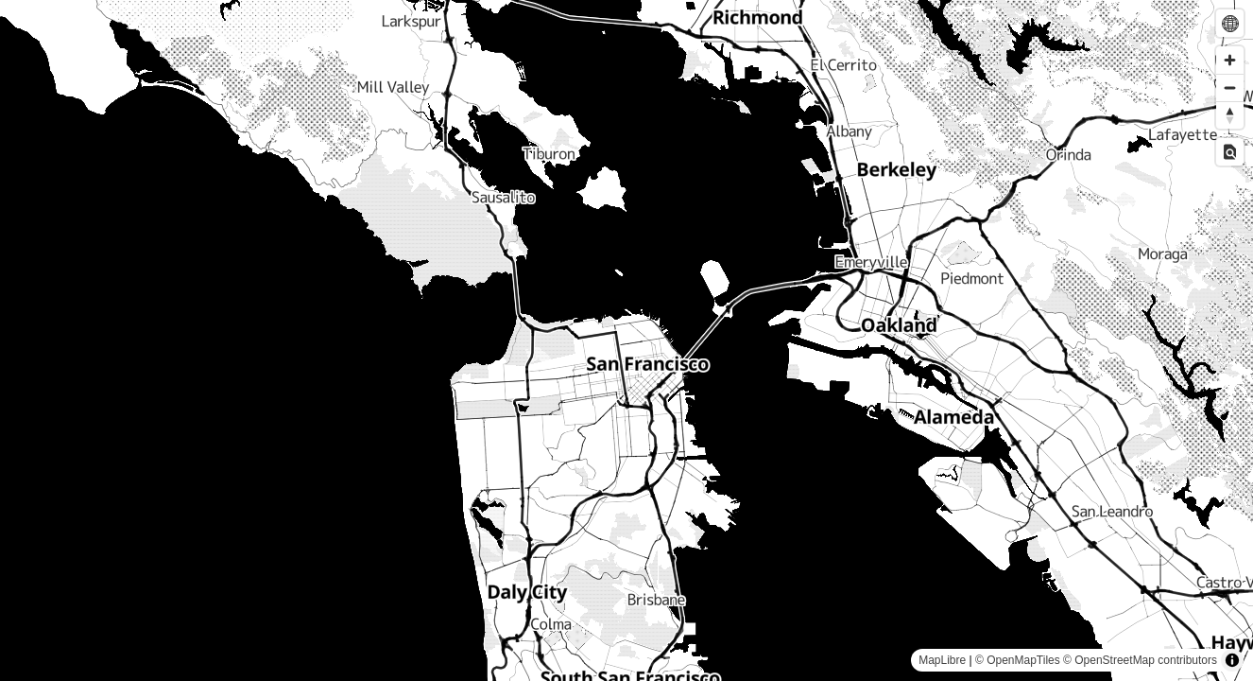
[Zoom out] (1230, 87)
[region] (626, 340)
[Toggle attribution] (1232, 660)
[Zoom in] (1230, 60)
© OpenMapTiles (1017, 660)
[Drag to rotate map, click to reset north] (1230, 115)
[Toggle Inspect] (1230, 152)
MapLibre (942, 660)
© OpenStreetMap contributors (1140, 660)
